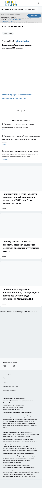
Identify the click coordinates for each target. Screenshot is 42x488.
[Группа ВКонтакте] (4, 366)
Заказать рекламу (8, 374)
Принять (34, 16)
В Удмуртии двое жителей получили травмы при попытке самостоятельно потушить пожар (21, 140)
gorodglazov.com (29, 415)
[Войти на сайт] (38, 3)
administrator (22, 41)
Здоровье (7, 33)
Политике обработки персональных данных (11, 20)
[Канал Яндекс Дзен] (14, 366)
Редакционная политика (10, 386)
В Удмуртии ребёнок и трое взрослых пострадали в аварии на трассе (21, 127)
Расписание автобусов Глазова (12, 9)
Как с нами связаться (9, 390)
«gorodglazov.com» (19, 398)
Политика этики (8, 378)
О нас (4, 382)
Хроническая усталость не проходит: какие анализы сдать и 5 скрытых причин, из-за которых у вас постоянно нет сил (21, 155)
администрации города (13, 94)
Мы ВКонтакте (30, 9)
